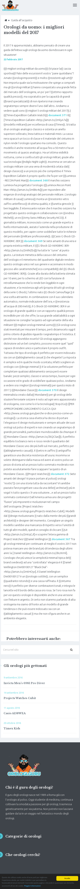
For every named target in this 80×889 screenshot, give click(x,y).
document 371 (57, 115)
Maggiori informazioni (32, 886)
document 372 (60, 473)
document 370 (47, 390)
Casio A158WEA (15, 713)
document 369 (33, 241)
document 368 (38, 180)
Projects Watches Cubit (20, 698)
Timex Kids (12, 728)
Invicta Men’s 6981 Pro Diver (24, 683)
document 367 (61, 539)
